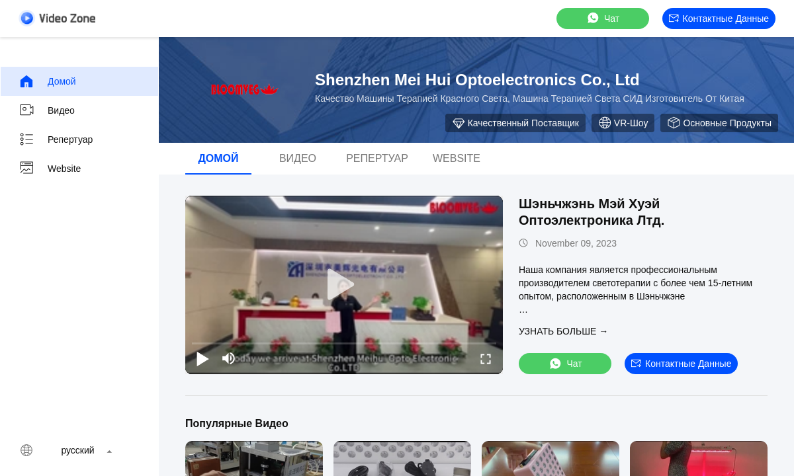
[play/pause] (202, 358)
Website (50, 169)
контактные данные (719, 18)
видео (47, 110)
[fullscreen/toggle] (485, 358)
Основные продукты (719, 123)
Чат (602, 18)
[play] (344, 284)
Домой (47, 81)
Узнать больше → (563, 331)
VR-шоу (623, 123)
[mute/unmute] (229, 358)
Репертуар (56, 139)
